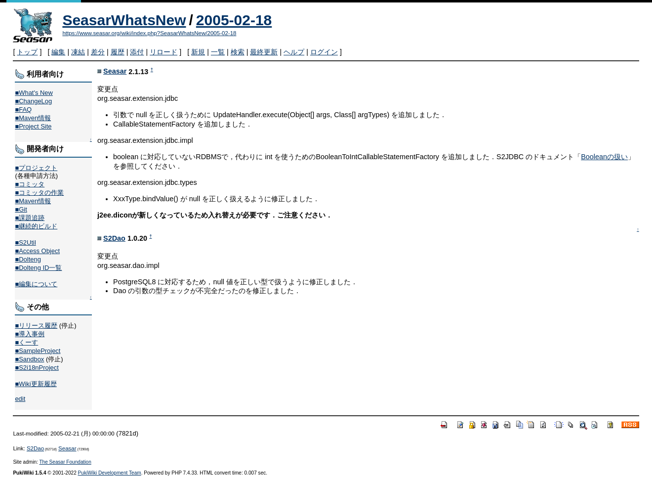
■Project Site (33, 126)
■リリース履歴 (36, 325)
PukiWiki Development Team (109, 473)
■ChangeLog (33, 101)
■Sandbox (29, 359)
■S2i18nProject (36, 367)
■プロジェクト (36, 168)
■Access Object (37, 251)
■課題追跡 (29, 217)
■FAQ (23, 109)
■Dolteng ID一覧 (38, 267)
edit (20, 398)
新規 (198, 52)
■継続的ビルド (36, 226)
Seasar (114, 71)
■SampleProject (37, 350)
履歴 (117, 52)
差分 (98, 52)
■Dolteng (28, 259)
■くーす (26, 342)
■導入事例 (29, 334)
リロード (163, 52)
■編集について (36, 284)
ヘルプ (294, 52)
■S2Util (25, 242)
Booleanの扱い (604, 157)
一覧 (218, 52)
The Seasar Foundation (65, 462)
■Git (21, 209)
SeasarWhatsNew (124, 20)
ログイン (324, 52)
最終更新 (264, 52)
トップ (27, 52)
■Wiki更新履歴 (35, 384)
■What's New (34, 92)
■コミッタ (29, 184)
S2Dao (114, 238)
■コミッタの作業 (39, 192)
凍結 (78, 52)
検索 (237, 52)
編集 (58, 52)
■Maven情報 (33, 118)
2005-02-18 (234, 20)
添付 (137, 52)
